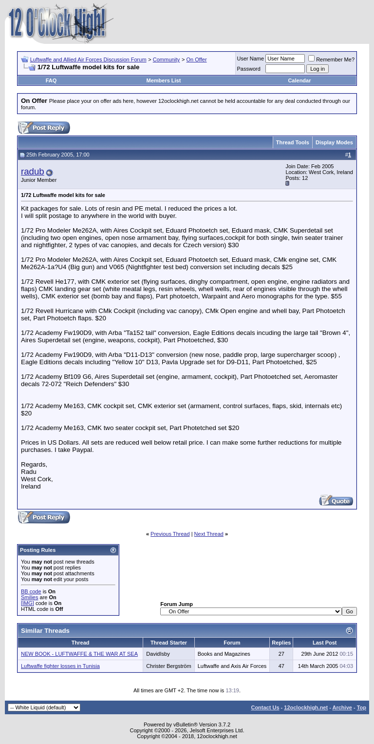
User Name (250, 58)
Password (249, 69)
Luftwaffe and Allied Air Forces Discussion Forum (88, 59)
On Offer (197, 59)
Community (166, 59)
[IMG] (27, 603)
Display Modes (334, 142)
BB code (31, 591)
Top (361, 707)
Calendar (299, 80)
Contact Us (265, 707)
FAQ (51, 80)
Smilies (29, 597)
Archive (342, 707)
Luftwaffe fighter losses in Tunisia (60, 666)
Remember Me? (331, 59)
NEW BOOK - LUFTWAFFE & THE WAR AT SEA (79, 654)
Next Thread (209, 534)
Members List (163, 80)
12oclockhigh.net (306, 707)
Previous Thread (170, 534)
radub (32, 171)
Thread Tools (292, 142)
